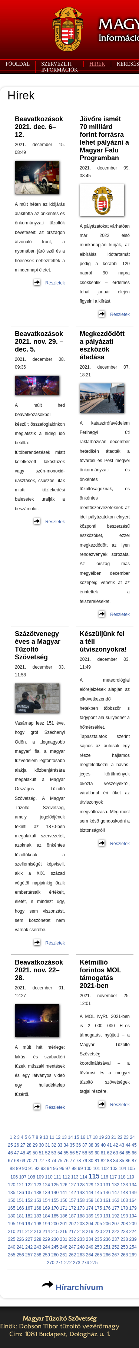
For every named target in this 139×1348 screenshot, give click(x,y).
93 (43, 1168)
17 (88, 1137)
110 (49, 1177)
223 (124, 1231)
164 (133, 1200)
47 (16, 1153)
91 (30, 1168)
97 (68, 1168)
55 (66, 1153)
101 (96, 1168)
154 (46, 1200)
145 (98, 1192)
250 (98, 1247)
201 (63, 1223)
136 (20, 1192)
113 (75, 1177)
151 (20, 1200)
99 (80, 1168)
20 (107, 1137)
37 (84, 1145)
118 (122, 1177)
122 (29, 1184)
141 (63, 1192)
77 (72, 1160)
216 (63, 1231)
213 (37, 1231)
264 (89, 1255)
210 (11, 1231)
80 (90, 1160)
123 (37, 1184)
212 (29, 1231)
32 (53, 1145)
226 (20, 1239)
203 (81, 1223)
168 (37, 1208)
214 (46, 1231)
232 (72, 1239)
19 (101, 1137)
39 (97, 1145)
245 (55, 1247)
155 (55, 1200)
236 (106, 1239)
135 (11, 1192)
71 (35, 1160)
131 (106, 1184)
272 (68, 1262)
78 (78, 1160)
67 (10, 1160)
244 (46, 1247)
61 (103, 1153)
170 (55, 1208)
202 (72, 1223)
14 (70, 1137)
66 (134, 1153)
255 (11, 1255)
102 (105, 1168)
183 (37, 1216)
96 (61, 1168)
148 (124, 1192)
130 (98, 1184)
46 (10, 1153)
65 (128, 1153)
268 (124, 1255)
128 (81, 1184)
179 (133, 1208)
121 (20, 1184)
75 (59, 1160)
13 (64, 1137)
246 (63, 1247)
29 (35, 1145)
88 (12, 1168)
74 (53, 1160)
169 (46, 1208)
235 (98, 1239)
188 (81, 1216)
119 (130, 1177)
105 (131, 1168)
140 (55, 1192)
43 (121, 1145)
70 (28, 1160)
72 (41, 1160)
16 (82, 1137)
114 (83, 1177)
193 (124, 1216)
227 (29, 1239)
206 (106, 1223)
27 (22, 1145)
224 (133, 1231)
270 (50, 1262)
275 (93, 1262)
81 (97, 1160)
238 (124, 1239)
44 (128, 1145)
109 (40, 1177)
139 (46, 1192)
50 (35, 1153)
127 (72, 1184)
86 (128, 1160)
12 (58, 1137)
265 (98, 1255)
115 (93, 1176)
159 (89, 1200)
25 (10, 1145)
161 (106, 1200)
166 (20, 1208)
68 (16, 1160)
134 (133, 1184)
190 (98, 1216)
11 (51, 1137)
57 (78, 1153)
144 (89, 1192)
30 (41, 1145)
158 (81, 1200)
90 (24, 1168)
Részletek (55, 283)
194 (133, 1216)
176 (106, 1208)
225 (11, 1239)
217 (72, 1231)
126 (63, 1184)
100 (88, 1168)
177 (115, 1208)
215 (55, 1231)
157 (72, 1200)
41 (109, 1145)
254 (133, 1247)
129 (89, 1184)
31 (47, 1145)
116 (104, 1177)
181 (20, 1216)
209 (133, 1223)
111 (57, 1177)
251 (106, 1247)
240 (11, 1247)
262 (72, 1255)
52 (47, 1153)
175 (98, 1208)
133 (124, 1184)
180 (11, 1216)
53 (53, 1153)
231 (63, 1239)
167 (29, 1208)
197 (29, 1223)
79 (84, 1160)
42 (115, 1145)
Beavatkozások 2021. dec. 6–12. (39, 126)
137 (29, 1192)
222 (115, 1231)
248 (81, 1247)
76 (66, 1160)
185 (55, 1216)
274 (85, 1262)
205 (98, 1223)
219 (89, 1231)
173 (81, 1208)
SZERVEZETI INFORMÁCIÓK (59, 67)
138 (37, 1192)
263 (81, 1255)
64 (121, 1153)
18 (95, 1137)
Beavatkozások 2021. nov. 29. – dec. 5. (39, 341)
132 (115, 1184)
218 (81, 1231)
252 (115, 1247)
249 (89, 1247)
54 (59, 1153)
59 (90, 1153)
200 (55, 1223)
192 (115, 1216)
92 (36, 1168)
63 (115, 1153)
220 (98, 1231)
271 (59, 1262)
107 (22, 1177)
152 (29, 1200)
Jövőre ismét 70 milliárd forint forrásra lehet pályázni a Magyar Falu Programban (104, 138)
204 (89, 1223)
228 (37, 1239)
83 (109, 1160)
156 (63, 1200)
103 (114, 1168)
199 (46, 1223)
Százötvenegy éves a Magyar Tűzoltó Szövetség (37, 645)
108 (31, 1177)
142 (72, 1192)
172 (72, 1208)
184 (46, 1216)
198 (37, 1223)
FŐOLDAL (18, 64)
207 (115, 1223)
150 (11, 1200)
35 (72, 1145)
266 (106, 1255)
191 (106, 1216)
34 (66, 1145)
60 (97, 1153)
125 (55, 1184)
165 (11, 1208)
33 (59, 1145)
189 (89, 1216)
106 (14, 1177)
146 (106, 1192)
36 (78, 1145)
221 (106, 1231)
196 (20, 1223)
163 (124, 1200)
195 (11, 1223)
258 (37, 1255)
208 (124, 1223)
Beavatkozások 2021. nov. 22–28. (39, 970)
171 (63, 1208)
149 (133, 1192)
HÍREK (97, 64)
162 (115, 1200)
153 (37, 1200)
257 (29, 1255)
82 (103, 1160)
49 (28, 1153)
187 (72, 1216)
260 (55, 1255)
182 (29, 1216)
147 (115, 1192)
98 (74, 1168)
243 (37, 1247)
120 (11, 1184)
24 (132, 1137)
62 (109, 1153)
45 (134, 1145)
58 (84, 1153)
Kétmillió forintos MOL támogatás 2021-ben (100, 974)
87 (134, 1160)
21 (113, 1137)
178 (124, 1208)
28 (28, 1145)
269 (133, 1255)
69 (22, 1160)
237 (115, 1239)
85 (121, 1160)
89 (18, 1168)
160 (98, 1200)
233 (81, 1239)
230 (55, 1239)
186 (63, 1216)
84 (115, 1160)
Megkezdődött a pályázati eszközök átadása (102, 345)
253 (124, 1247)
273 (76, 1262)
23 (126, 1137)
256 (20, 1255)
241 (20, 1247)
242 (29, 1247)
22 (120, 1137)
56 (72, 1153)
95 (55, 1168)
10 (45, 1137)
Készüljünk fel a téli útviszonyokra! (103, 641)
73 (47, 1160)
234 (89, 1239)
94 (49, 1168)
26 (16, 1145)
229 (46, 1239)
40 (103, 1145)
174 (89, 1208)
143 (81, 1192)
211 (20, 1231)
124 (46, 1184)
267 (115, 1255)
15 (76, 1137)
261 (63, 1255)
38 (90, 1145)
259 (46, 1255)
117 (113, 1177)
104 (122, 1168)
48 (22, 1153)
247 (72, 1247)
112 (66, 1177)
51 (41, 1153)
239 (133, 1239)
